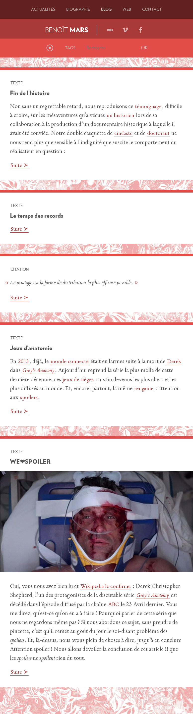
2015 (24, 361)
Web (127, 9)
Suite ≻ (19, 165)
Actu (43, 9)
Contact (152, 9)
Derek (17, 370)
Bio (78, 9)
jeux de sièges (91, 379)
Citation (19, 268)
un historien (120, 116)
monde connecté (71, 361)
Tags (70, 47)
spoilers (52, 397)
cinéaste (123, 134)
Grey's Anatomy (56, 370)
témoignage (149, 107)
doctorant (158, 134)
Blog (106, 9)
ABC (114, 604)
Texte (16, 82)
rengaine (151, 388)
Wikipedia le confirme (106, 586)
